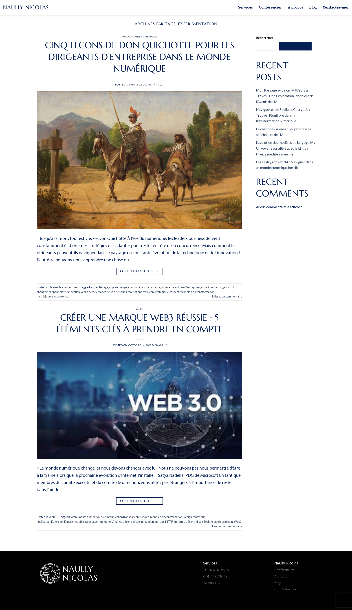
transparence (59, 296)
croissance (167, 287)
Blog (313, 7)
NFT (168, 521)
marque (159, 521)
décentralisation (172, 517)
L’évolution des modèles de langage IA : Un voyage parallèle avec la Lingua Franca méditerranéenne (285, 148)
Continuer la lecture (139, 271)
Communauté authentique (85, 517)
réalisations (135, 292)
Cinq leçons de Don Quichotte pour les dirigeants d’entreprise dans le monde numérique (139, 56)
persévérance (97, 292)
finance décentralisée (126, 521)
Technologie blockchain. (218, 521)
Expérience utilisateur (77, 521)
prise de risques (117, 292)
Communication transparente (121, 517)
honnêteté (59, 292)
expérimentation (211, 287)
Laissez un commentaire (227, 296)
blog (277, 582)
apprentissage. (118, 287)
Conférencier (270, 7)
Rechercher (264, 38)
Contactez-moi (336, 7)
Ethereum (57, 521)
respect (174, 292)
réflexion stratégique (156, 292)
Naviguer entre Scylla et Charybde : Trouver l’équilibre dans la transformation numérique (283, 115)
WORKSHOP (212, 582)
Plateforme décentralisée (187, 521)
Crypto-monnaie (150, 517)
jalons (84, 292)
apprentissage (99, 287)
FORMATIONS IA (216, 569)
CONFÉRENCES (215, 576)
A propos (295, 7)
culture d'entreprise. (187, 287)
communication (137, 287)
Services (245, 7)
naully (159, 84)
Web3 (139, 308)
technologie (187, 292)
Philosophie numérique (139, 36)
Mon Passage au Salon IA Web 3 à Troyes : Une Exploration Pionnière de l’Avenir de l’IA (285, 96)
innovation (73, 292)
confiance (154, 287)
